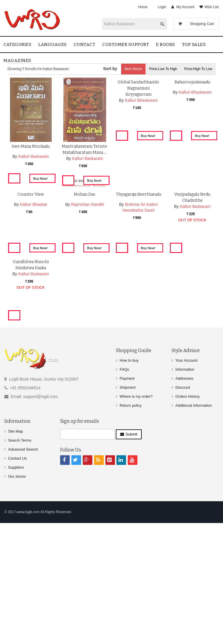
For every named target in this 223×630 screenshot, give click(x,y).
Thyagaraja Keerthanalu (138, 264)
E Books (165, 44)
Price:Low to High (163, 69)
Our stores (17, 583)
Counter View (30, 264)
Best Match (133, 69)
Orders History (187, 503)
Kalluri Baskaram (33, 156)
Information (184, 476)
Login (162, 7)
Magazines (17, 60)
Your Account (186, 467)
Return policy (131, 513)
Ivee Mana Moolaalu (31, 146)
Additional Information (193, 513)
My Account (185, 7)
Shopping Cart (202, 24)
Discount (182, 494)
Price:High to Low (198, 69)
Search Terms (19, 547)
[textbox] (129, 24)
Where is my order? (136, 503)
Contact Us (17, 565)
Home (143, 7)
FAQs (124, 476)
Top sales (194, 44)
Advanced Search (23, 556)
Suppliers (16, 574)
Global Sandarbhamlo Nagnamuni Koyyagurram (138, 152)
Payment (127, 485)
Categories (17, 44)
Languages (52, 44)
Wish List (211, 7)
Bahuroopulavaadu (192, 146)
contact (85, 44)
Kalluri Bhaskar (33, 274)
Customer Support (125, 44)
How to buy (129, 467)
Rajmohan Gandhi (87, 274)
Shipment (128, 494)
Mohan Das (84, 264)
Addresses (184, 485)
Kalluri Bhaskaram (141, 164)
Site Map (15, 538)
